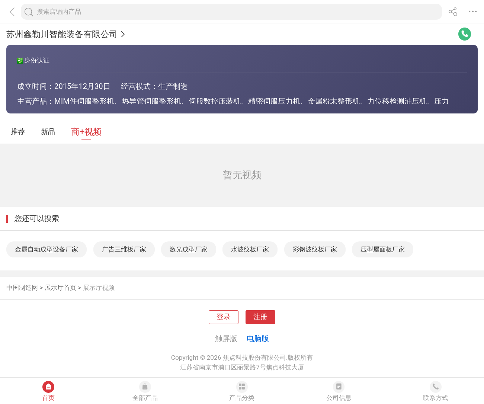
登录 (224, 317)
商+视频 (86, 132)
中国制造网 (22, 287)
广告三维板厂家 (124, 249)
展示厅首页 (60, 287)
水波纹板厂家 (250, 249)
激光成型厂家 (189, 249)
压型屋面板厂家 (382, 249)
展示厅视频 (99, 287)
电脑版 (258, 338)
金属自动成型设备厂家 (46, 249)
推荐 (18, 132)
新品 (48, 132)
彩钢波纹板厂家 (315, 249)
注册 (260, 317)
